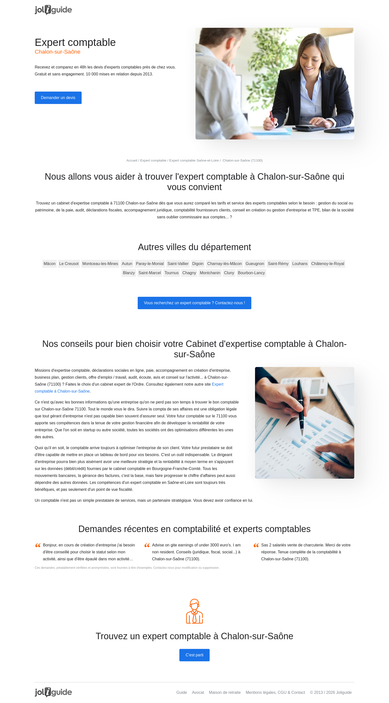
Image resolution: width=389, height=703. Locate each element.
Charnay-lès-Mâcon (224, 264)
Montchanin (210, 273)
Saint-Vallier (178, 264)
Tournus (171, 273)
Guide (181, 692)
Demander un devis (58, 98)
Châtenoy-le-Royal (327, 264)
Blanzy (129, 273)
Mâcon (50, 264)
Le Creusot (69, 264)
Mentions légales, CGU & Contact (275, 692)
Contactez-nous (163, 567)
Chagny (189, 273)
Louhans (299, 264)
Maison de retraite (225, 692)
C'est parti (194, 655)
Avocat (198, 692)
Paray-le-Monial (150, 264)
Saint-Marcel (150, 273)
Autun (127, 264)
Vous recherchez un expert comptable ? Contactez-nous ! (194, 303)
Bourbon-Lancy (251, 273)
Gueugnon (255, 264)
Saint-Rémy (278, 264)
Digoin (197, 264)
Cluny (229, 273)
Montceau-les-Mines (100, 264)
